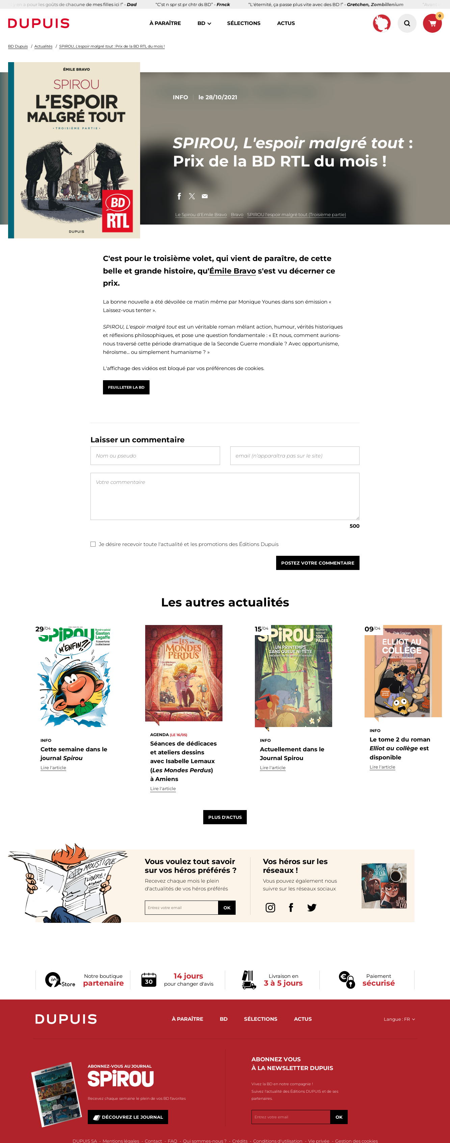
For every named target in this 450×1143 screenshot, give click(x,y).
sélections (244, 23)
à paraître (165, 23)
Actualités (43, 46)
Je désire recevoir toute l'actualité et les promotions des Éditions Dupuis (184, 554)
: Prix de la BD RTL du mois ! (112, 46)
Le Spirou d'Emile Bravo (201, 214)
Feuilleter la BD (126, 387)
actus (286, 23)
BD (201, 23)
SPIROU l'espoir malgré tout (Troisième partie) (296, 214)
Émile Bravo (232, 271)
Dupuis (40, 23)
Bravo (237, 214)
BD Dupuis (18, 46)
